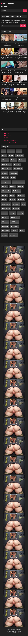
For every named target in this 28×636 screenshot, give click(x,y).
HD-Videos (17, 190)
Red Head (5, 221)
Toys (22, 230)
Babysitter (20, 155)
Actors (7, 139)
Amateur (11, 151)
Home (7, 133)
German (21, 186)
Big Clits (23, 159)
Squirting (5, 226)
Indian (12, 195)
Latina (4, 199)
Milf (24, 204)
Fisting (12, 186)
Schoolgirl (15, 221)
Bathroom (5, 159)
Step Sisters (6, 230)
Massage (22, 199)
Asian (12, 155)
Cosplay (5, 173)
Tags (6, 137)
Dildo (14, 177)
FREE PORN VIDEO (7, 5)
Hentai (5, 195)
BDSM (14, 159)
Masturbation (6, 204)
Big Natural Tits (7, 164)
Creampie (14, 173)
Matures (16, 204)
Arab (4, 155)
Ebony (4, 186)
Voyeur (5, 235)
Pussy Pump (15, 217)
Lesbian (13, 199)
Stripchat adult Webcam (10, 142)
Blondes (17, 164)
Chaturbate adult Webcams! (11, 140)
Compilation (19, 168)
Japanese (21, 195)
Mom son (17, 208)
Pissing (21, 213)
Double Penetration (19, 182)
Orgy (13, 213)
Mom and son (6, 208)
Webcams (14, 235)
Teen (15, 230)
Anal (19, 151)
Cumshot (5, 177)
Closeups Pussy (7, 168)
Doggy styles (6, 182)
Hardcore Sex (6, 190)
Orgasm (5, 213)
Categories (8, 135)
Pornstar (5, 217)
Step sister (15, 226)
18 (4, 151)
